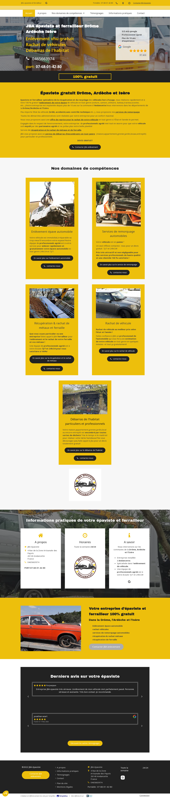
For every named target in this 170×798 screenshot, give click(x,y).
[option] (85, 689)
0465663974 (43, 58)
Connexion (144, 795)
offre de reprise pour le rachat (65, 119)
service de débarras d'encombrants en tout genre (70, 133)
